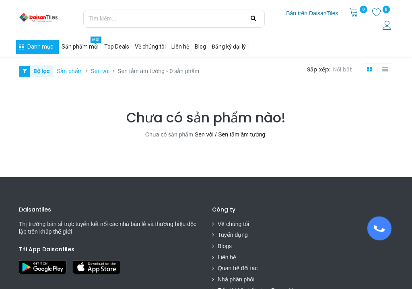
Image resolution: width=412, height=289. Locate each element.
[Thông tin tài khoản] (388, 26)
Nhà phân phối (236, 279)
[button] (344, 69)
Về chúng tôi (233, 224)
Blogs (225, 246)
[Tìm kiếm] (253, 18)
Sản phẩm (69, 71)
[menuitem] (312, 13)
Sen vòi (100, 71)
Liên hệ (227, 257)
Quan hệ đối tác (238, 268)
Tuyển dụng (233, 235)
